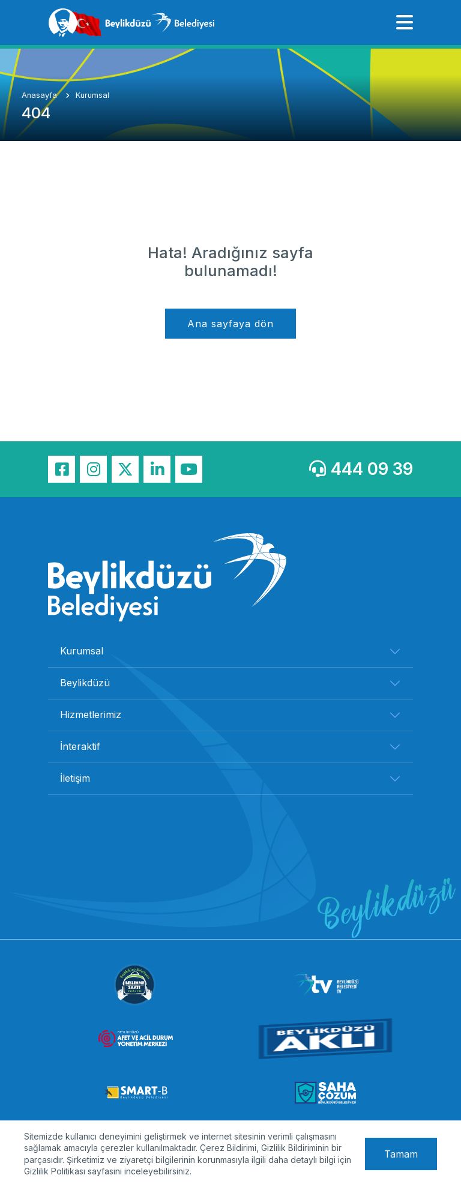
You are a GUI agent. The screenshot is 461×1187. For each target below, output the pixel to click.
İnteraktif (80, 746)
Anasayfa (40, 95)
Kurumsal (92, 95)
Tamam (401, 1154)
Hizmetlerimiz (90, 714)
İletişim (75, 778)
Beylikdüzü (85, 683)
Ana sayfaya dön (230, 324)
